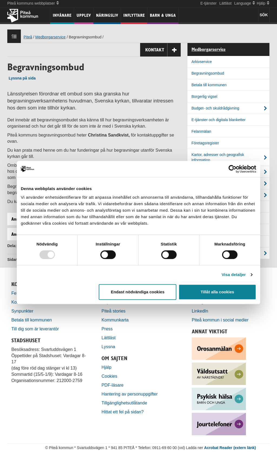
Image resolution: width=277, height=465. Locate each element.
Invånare (62, 15)
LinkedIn (200, 310)
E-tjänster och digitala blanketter (219, 120)
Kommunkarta (114, 319)
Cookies (109, 376)
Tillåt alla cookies (217, 292)
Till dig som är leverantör (35, 328)
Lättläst (225, 3)
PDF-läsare (112, 385)
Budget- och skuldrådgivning (215, 108)
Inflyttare (134, 15)
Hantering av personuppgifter (129, 393)
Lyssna (108, 346)
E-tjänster (208, 3)
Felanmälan (201, 131)
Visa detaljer (234, 274)
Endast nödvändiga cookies (137, 292)
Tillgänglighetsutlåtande (124, 402)
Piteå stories (113, 310)
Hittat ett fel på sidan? (122, 411)
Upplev (84, 15)
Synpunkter (22, 310)
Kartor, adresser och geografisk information (218, 157)
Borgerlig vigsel (204, 96)
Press (107, 328)
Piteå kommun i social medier (220, 319)
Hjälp (106, 367)
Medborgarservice (50, 37)
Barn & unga (163, 15)
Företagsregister (205, 143)
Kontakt (163, 50)
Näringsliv (107, 15)
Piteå (28, 37)
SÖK (264, 15)
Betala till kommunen (209, 85)
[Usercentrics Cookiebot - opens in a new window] (232, 169)
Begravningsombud (208, 73)
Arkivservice (202, 61)
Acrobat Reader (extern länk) (230, 448)
